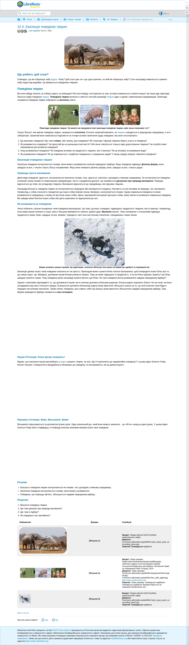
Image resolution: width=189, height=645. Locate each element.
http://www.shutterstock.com (134, 580)
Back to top (22, 613)
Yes (46, 620)
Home (28, 19)
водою (54, 79)
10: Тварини (110, 19)
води (63, 362)
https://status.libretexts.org (37, 641)
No (57, 620)
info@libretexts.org (119, 638)
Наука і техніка (72, 19)
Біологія (92, 19)
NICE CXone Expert (61, 630)
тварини (121, 132)
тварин (45, 97)
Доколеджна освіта (48, 19)
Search (19, 13)
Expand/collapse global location (170, 19)
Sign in (166, 13)
